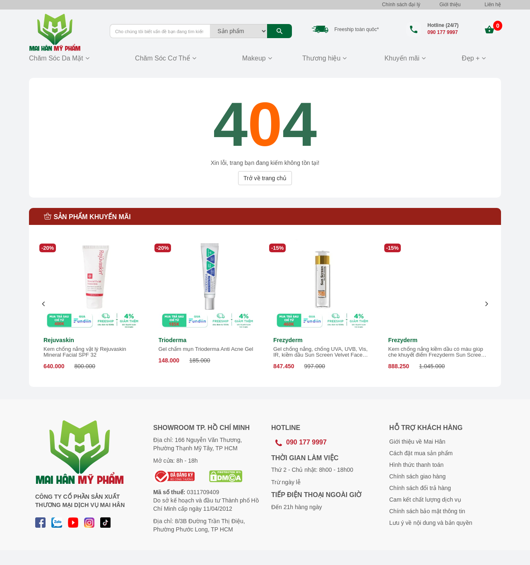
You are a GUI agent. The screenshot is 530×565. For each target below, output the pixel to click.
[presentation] (43, 304)
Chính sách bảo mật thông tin (427, 511)
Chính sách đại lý (401, 4)
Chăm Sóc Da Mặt (56, 58)
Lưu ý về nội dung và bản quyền (430, 522)
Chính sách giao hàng (417, 476)
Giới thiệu (449, 4)
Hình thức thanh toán (416, 464)
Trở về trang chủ (265, 178)
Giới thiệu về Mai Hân (417, 441)
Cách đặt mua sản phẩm (421, 453)
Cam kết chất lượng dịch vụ (425, 499)
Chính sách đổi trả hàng (420, 488)
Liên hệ (492, 4)
